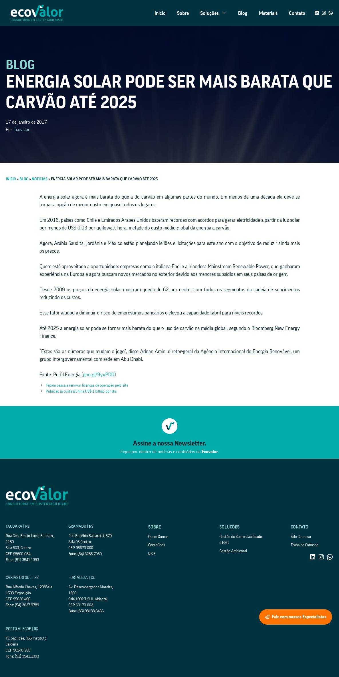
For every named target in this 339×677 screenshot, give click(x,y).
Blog (242, 13)
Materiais (268, 13)
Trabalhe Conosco (304, 545)
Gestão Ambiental (233, 551)
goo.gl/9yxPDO (98, 374)
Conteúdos (156, 545)
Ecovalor (21, 129)
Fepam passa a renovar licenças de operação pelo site (87, 385)
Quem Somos (158, 537)
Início (160, 13)
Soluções (216, 13)
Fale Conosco (301, 537)
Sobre (183, 13)
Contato (297, 13)
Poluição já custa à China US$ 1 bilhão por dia (81, 391)
